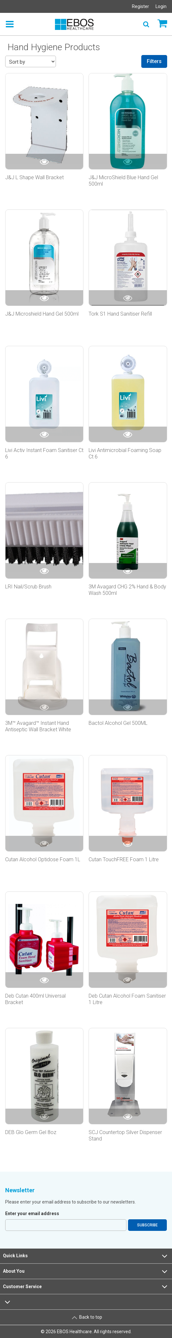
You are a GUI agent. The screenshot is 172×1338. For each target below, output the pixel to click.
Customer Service (86, 1286)
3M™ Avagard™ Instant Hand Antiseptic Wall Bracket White (38, 726)
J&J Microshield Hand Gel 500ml (42, 314)
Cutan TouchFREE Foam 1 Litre (124, 859)
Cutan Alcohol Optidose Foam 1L (42, 859)
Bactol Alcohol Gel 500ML (118, 723)
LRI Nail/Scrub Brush (28, 587)
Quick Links (86, 1255)
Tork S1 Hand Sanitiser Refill (120, 314)
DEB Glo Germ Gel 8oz (30, 1132)
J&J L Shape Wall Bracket (34, 177)
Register (140, 6)
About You (86, 1271)
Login (161, 6)
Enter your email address (32, 1213)
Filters (154, 61)
